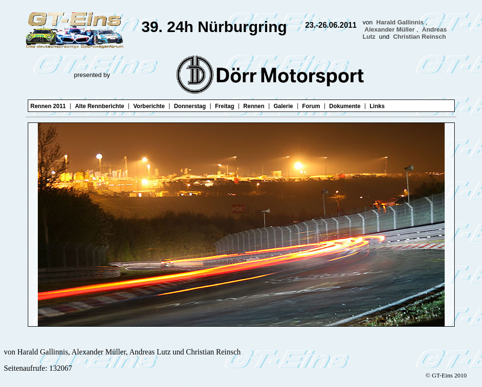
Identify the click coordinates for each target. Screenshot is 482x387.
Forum (311, 106)
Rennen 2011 (48, 106)
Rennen (253, 106)
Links (377, 106)
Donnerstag (190, 106)
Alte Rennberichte (99, 106)
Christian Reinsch (419, 36)
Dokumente (344, 106)
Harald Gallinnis (400, 22)
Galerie (283, 106)
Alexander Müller (390, 29)
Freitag (224, 106)
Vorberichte (149, 106)
